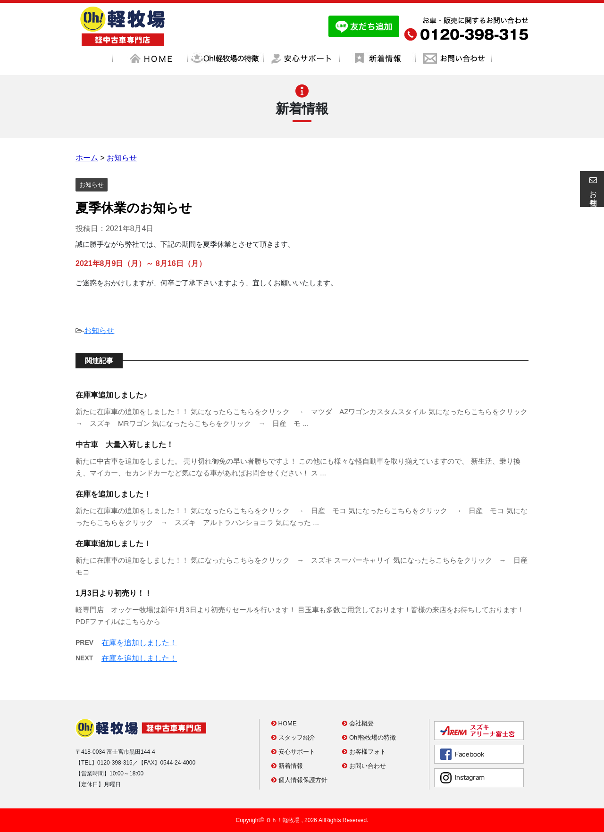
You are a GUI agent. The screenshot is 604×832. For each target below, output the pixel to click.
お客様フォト (364, 751)
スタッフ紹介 (293, 737)
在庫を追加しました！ (113, 494)
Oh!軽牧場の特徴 (369, 737)
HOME (284, 723)
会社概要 (358, 723)
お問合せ (592, 189)
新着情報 (287, 765)
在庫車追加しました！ (113, 544)
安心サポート (293, 751)
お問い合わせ (364, 765)
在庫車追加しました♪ (111, 395)
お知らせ (99, 330)
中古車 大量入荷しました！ (125, 445)
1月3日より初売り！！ (114, 593)
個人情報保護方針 (299, 779)
